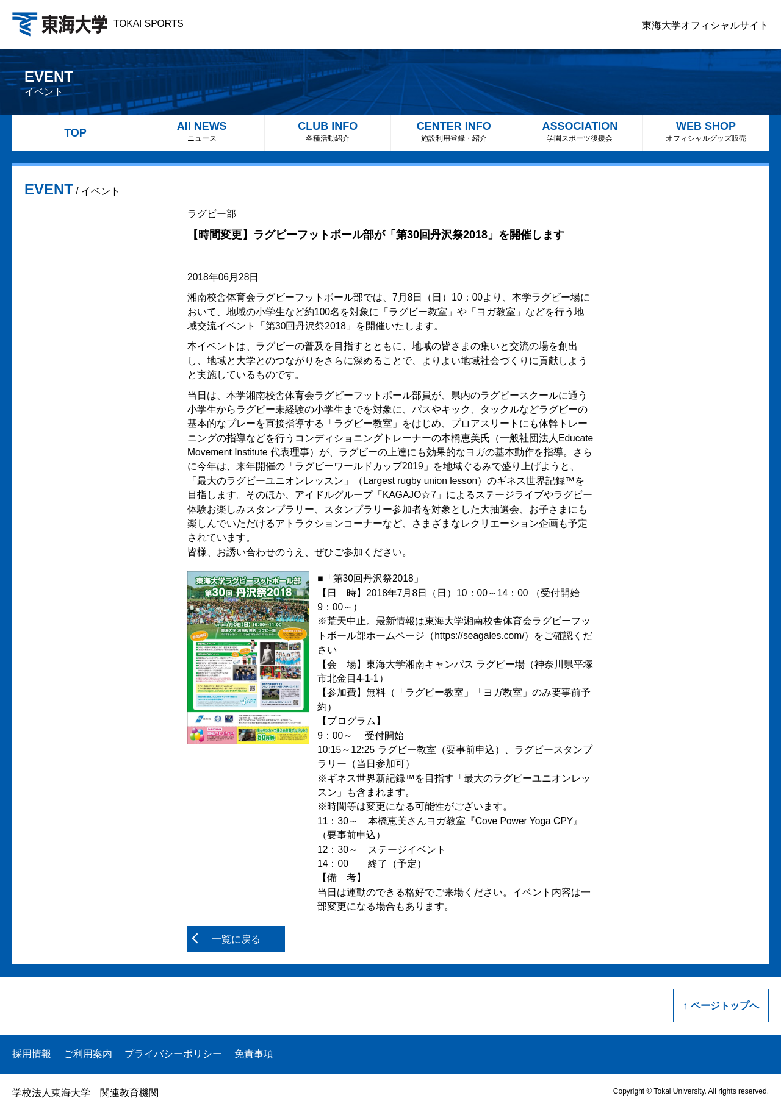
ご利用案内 (87, 1054)
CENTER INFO (454, 131)
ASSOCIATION (580, 131)
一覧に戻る (236, 939)
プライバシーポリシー (173, 1054)
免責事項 (253, 1054)
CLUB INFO (327, 131)
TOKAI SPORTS (98, 23)
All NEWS (202, 131)
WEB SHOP (706, 131)
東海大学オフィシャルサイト (705, 25)
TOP (75, 133)
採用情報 (31, 1054)
